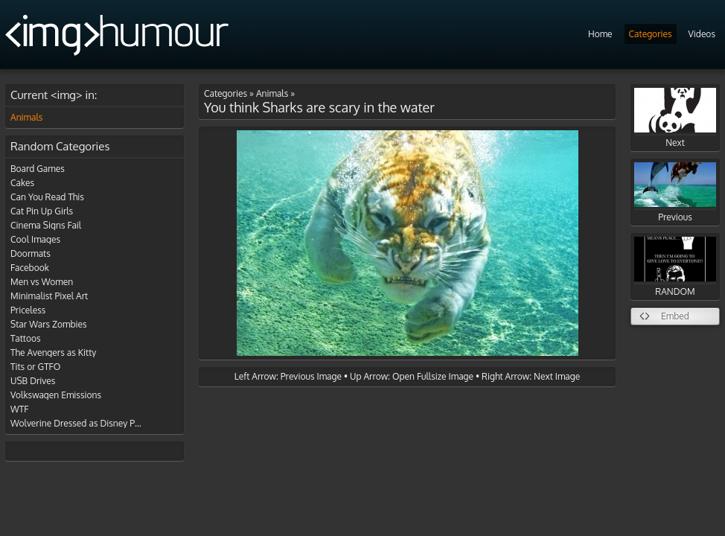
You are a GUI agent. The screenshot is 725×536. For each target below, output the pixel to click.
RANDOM (675, 267)
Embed (675, 316)
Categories (650, 33)
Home (600, 33)
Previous (675, 192)
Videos (702, 33)
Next (675, 118)
